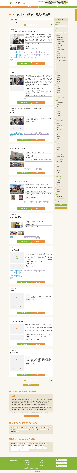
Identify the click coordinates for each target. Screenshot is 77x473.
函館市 (23, 399)
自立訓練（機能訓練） (21, 445)
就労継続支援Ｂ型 (14, 443)
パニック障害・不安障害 (20, 429)
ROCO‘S (13, 291)
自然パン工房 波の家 (17, 148)
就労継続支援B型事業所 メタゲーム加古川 (24, 31)
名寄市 (34, 401)
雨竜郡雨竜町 (41, 409)
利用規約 (41, 465)
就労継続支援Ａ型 (22, 443)
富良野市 (16, 402)
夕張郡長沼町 (19, 409)
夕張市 (44, 399)
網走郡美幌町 (36, 412)
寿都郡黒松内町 (14, 407)
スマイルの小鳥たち (17, 217)
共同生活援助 (29, 445)
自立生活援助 (35, 445)
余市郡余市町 (31, 407)
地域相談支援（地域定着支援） (61, 61)
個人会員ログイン (65, 1)
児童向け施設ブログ (28, 464)
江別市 (25, 401)
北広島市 (28, 402)
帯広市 (38, 399)
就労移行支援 (38, 443)
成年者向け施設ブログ (29, 465)
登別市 (19, 402)
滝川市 (46, 401)
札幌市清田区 (19, 399)
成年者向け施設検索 (13, 460)
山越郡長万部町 (40, 404)
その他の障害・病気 (14, 431)
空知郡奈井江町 (42, 407)
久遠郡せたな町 (37, 406)
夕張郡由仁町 (13, 409)
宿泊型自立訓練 (45, 443)
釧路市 (35, 399)
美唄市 (19, 401)
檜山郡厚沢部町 (20, 406)
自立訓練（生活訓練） (31, 443)
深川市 (12, 402)
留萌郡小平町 (31, 412)
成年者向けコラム (28, 460)
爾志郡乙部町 (26, 406)
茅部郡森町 (29, 404)
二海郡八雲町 (34, 404)
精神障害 (26, 427)
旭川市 (29, 399)
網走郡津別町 (42, 412)
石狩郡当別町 (39, 402)
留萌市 (12, 401)
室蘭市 (32, 399)
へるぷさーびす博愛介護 (18, 181)
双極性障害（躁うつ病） (42, 427)
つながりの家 (14, 250)
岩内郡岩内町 (26, 407)
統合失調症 (13, 429)
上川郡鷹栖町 (46, 409)
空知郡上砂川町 (48, 407)
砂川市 (49, 401)
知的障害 (22, 427)
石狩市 (32, 402)
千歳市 (43, 401)
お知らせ (41, 460)
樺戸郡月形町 (29, 409)
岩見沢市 (47, 399)
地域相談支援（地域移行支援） (61, 58)
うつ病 (36, 427)
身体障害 (17, 427)
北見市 (41, 399)
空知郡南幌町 (36, 407)
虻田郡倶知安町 (20, 407)
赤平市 (28, 401)
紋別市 (31, 401)
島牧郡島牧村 (42, 406)
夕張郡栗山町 (24, 409)
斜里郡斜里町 (47, 412)
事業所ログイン (57, 1)
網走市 (50, 399)
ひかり (12, 72)
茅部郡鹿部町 (24, 404)
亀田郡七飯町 (19, 404)
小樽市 (26, 399)
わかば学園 (14, 353)
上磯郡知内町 (13, 404)
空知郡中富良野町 (14, 412)
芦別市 (22, 401)
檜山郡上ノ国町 (14, 406)
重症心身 (31, 427)
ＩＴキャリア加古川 (17, 321)
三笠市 (37, 401)
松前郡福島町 (44, 402)
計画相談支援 (41, 445)
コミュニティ (50, 1)
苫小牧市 (16, 401)
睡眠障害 (33, 429)
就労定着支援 (13, 445)
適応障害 (38, 429)
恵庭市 (22, 402)
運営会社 (41, 462)
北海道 (13, 396)
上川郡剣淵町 (20, 412)
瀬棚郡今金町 (31, 406)
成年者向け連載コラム (29, 462)
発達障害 (12, 427)
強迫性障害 (29, 429)
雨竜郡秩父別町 (35, 409)
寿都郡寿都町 (48, 406)
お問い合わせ (42, 1)
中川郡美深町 (26, 412)
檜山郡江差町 (45, 404)
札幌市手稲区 (13, 399)
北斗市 (35, 402)
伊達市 (25, 402)
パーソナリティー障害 (46, 429)
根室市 (40, 401)
